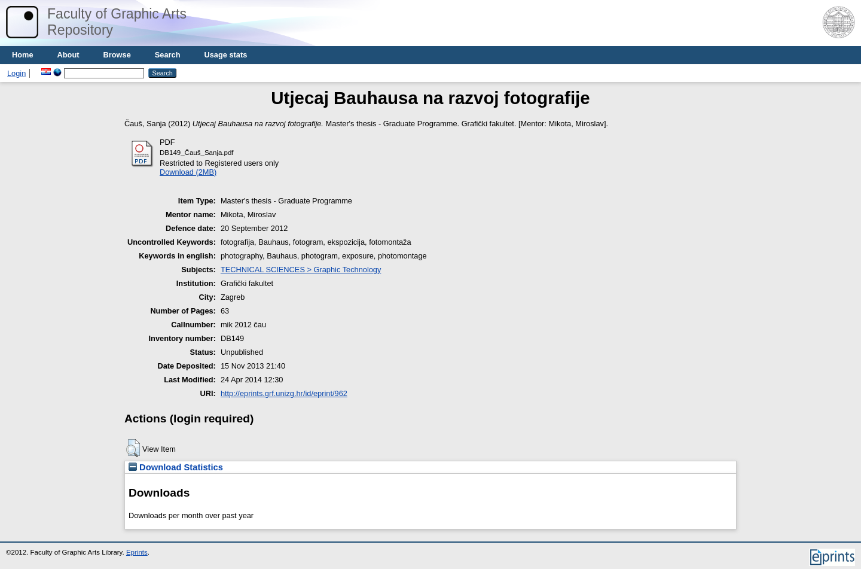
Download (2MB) (188, 172)
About (68, 54)
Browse (117, 54)
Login (16, 73)
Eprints (137, 552)
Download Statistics (176, 467)
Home (22, 54)
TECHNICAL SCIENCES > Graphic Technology (301, 269)
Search (168, 54)
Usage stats (225, 54)
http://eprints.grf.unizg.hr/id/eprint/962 (284, 393)
